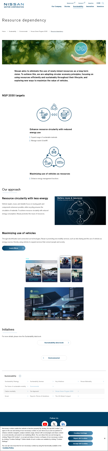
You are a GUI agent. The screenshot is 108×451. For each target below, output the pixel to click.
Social (7, 396)
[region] (54, 438)
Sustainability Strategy (12, 381)
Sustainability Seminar (37, 381)
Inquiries (90, 3)
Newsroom (70, 3)
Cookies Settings (80, 433)
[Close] (104, 438)
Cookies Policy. (8, 448)
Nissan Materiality (86, 381)
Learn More (13, 248)
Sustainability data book (54, 343)
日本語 (98, 3)
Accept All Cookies (80, 444)
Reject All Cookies (80, 438)
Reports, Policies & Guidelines (39, 396)
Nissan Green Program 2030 (64, 391)
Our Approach (34, 391)
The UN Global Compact (63, 396)
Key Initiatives (59, 381)
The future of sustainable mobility (15, 386)
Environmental (54, 358)
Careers (80, 3)
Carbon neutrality (10, 391)
